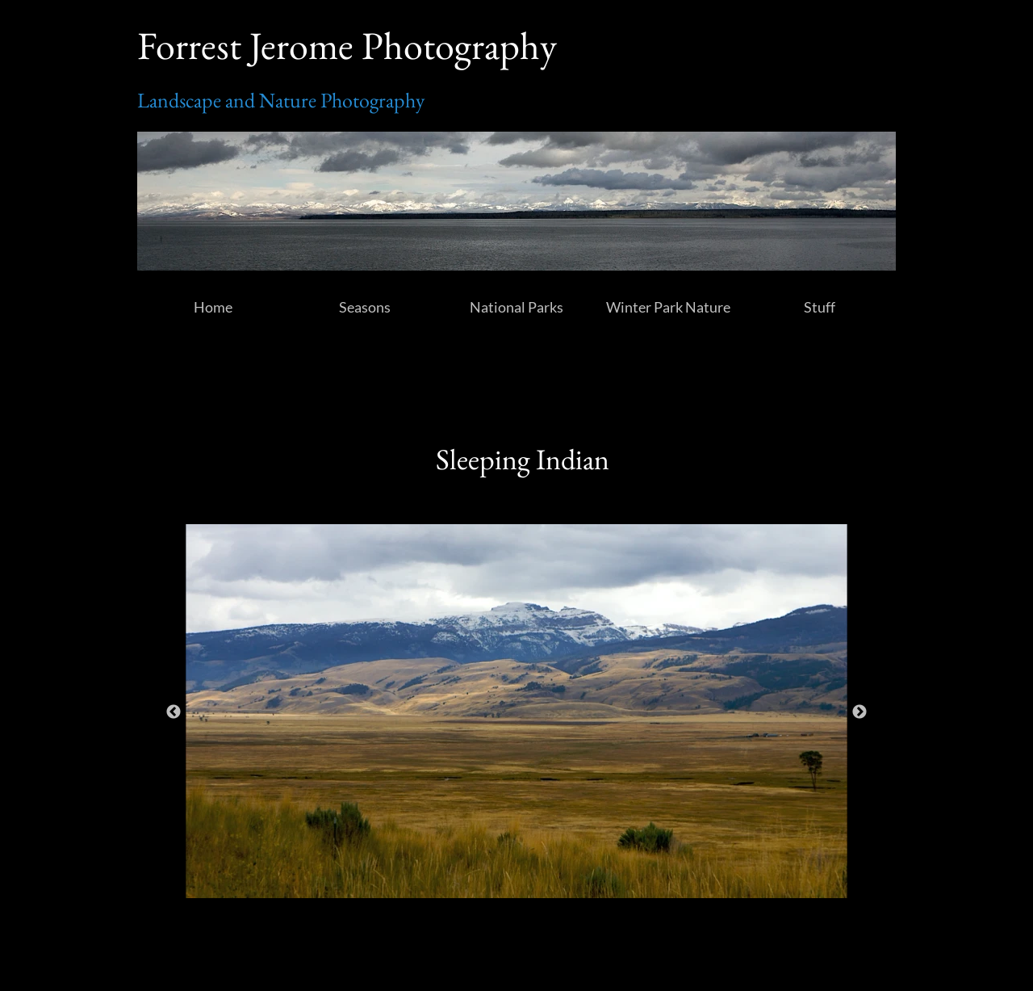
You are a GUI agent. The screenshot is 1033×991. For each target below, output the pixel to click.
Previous (173, 712)
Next (859, 712)
